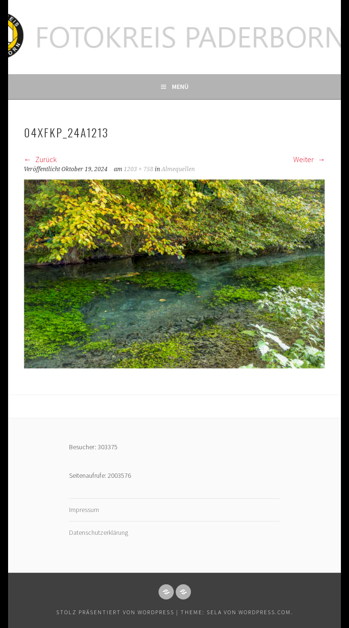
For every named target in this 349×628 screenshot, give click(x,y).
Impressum (84, 509)
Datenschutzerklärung (98, 532)
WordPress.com (265, 612)
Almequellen (178, 169)
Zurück (40, 159)
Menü (180, 86)
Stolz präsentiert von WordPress (115, 612)
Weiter (309, 159)
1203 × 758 (138, 169)
